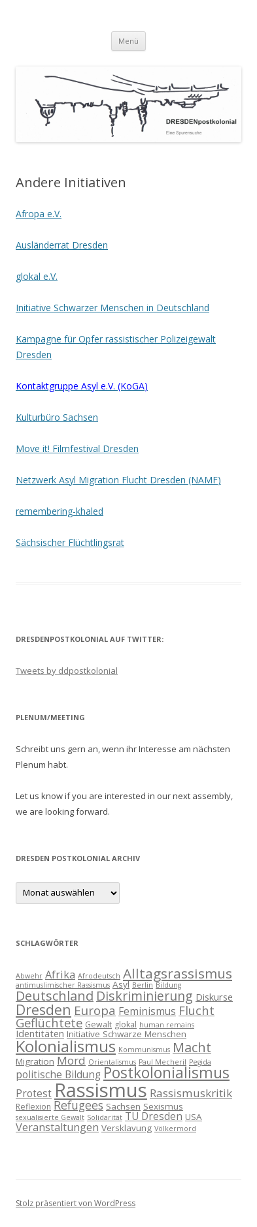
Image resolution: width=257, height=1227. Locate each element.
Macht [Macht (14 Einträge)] (192, 1047)
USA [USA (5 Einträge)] (193, 1117)
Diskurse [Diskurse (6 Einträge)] (214, 996)
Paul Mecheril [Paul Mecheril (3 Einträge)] (162, 1062)
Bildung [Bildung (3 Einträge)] (168, 985)
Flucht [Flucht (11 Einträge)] (196, 1010)
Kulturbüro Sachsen (57, 417)
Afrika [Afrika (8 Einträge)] (60, 974)
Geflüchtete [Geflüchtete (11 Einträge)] (49, 1022)
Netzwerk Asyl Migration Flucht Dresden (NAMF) (118, 480)
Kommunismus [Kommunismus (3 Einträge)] (144, 1049)
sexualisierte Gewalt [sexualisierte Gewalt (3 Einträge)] (50, 1117)
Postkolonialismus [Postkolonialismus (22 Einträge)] (166, 1073)
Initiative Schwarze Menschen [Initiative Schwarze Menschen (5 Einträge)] (126, 1034)
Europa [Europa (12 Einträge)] (95, 1010)
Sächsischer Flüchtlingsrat (70, 542)
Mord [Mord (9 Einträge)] (71, 1060)
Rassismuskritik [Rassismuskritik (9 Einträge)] (191, 1092)
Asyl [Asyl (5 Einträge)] (120, 984)
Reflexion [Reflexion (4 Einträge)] (33, 1106)
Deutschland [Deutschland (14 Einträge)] (55, 996)
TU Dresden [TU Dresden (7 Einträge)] (153, 1116)
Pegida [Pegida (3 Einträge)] (200, 1062)
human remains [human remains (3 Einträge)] (166, 1024)
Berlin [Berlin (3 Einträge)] (142, 985)
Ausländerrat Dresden (62, 245)
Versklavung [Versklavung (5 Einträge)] (126, 1128)
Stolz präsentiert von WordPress (75, 1203)
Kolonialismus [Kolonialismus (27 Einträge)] (66, 1046)
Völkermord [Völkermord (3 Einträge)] (175, 1128)
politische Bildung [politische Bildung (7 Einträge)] (58, 1074)
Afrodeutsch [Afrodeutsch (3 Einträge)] (99, 975)
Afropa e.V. (38, 213)
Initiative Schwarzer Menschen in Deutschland (112, 307)
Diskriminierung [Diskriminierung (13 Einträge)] (144, 996)
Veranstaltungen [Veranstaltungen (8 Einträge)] (57, 1127)
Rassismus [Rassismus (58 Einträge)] (100, 1090)
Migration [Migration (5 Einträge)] (35, 1061)
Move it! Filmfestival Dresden (77, 448)
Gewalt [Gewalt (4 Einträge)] (98, 1024)
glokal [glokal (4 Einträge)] (125, 1024)
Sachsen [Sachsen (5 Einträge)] (123, 1106)
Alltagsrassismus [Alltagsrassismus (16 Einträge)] (177, 973)
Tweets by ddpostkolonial (67, 670)
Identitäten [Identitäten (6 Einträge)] (40, 1033)
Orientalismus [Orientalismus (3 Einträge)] (112, 1062)
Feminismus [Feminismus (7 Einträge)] (147, 1011)
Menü (128, 41)
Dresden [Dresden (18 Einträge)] (43, 1009)
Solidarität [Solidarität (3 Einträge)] (104, 1117)
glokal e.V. (37, 276)
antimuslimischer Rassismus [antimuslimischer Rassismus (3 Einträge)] (63, 985)
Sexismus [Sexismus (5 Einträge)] (163, 1106)
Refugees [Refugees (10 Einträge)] (78, 1105)
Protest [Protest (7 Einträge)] (34, 1093)
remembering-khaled (59, 511)
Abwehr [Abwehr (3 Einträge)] (29, 975)
